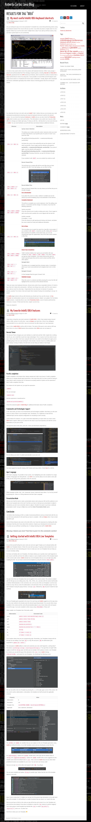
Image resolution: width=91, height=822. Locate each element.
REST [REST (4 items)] (82, 55)
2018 (63, 95)
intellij (12, 22)
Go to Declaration (26, 192)
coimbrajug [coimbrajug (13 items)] (65, 40)
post (18, 404)
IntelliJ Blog (24, 404)
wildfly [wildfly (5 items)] (67, 59)
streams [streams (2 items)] (78, 57)
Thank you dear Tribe (67, 66)
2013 (63, 112)
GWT (31, 476)
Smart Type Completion (28, 249)
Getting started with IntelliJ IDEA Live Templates (32, 536)
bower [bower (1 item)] (74, 38)
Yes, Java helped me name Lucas (70, 79)
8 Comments (55, 539)
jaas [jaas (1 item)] (61, 48)
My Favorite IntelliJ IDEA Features (25, 310)
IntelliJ (30, 113)
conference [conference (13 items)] (77, 40)
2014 (63, 109)
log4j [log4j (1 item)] (77, 53)
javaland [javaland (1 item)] (79, 48)
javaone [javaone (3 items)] (62, 49)
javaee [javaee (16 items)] (73, 47)
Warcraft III (54, 72)
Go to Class (25, 226)
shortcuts (27, 117)
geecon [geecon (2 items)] (68, 44)
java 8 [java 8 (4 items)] (68, 48)
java (16, 541)
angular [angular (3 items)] (62, 38)
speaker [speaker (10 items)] (68, 57)
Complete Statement (27, 200)
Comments (64, 127)
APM (23, 74)
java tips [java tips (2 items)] (80, 51)
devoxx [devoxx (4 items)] (69, 42)
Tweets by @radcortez (66, 30)
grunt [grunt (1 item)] (73, 44)
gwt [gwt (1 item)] (75, 44)
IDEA (10, 22)
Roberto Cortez (14, 21)
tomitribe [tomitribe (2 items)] (62, 59)
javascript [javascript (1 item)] (67, 49)
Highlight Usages (26, 276)
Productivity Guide (34, 300)
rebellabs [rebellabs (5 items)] (76, 55)
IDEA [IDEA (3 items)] (70, 46)
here (47, 468)
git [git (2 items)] (71, 44)
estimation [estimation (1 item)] (78, 42)
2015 (63, 105)
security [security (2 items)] (62, 57)
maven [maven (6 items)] (81, 53)
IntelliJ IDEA (33, 319)
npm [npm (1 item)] (61, 55)
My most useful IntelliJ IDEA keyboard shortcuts (32, 18)
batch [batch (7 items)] (67, 38)
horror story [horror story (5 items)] (64, 46)
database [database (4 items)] (63, 42)
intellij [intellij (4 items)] (82, 46)
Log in (62, 120)
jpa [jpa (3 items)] (61, 53)
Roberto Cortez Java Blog (19, 5)
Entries (64, 123)
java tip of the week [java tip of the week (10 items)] (69, 51)
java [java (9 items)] (64, 48)
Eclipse (32, 321)
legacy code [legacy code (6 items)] (71, 53)
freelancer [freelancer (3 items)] (63, 44)
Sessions (73, 6)
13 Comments (55, 21)
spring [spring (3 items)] (74, 57)
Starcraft (46, 72)
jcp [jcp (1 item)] (83, 51)
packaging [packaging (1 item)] (64, 55)
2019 (63, 92)
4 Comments (55, 313)
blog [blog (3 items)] (71, 38)
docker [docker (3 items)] (74, 42)
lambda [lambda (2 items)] (64, 53)
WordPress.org (65, 130)
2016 (63, 102)
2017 (63, 98)
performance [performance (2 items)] (69, 55)
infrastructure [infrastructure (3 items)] (76, 46)
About (82, 6)
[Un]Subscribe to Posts (67, 133)
